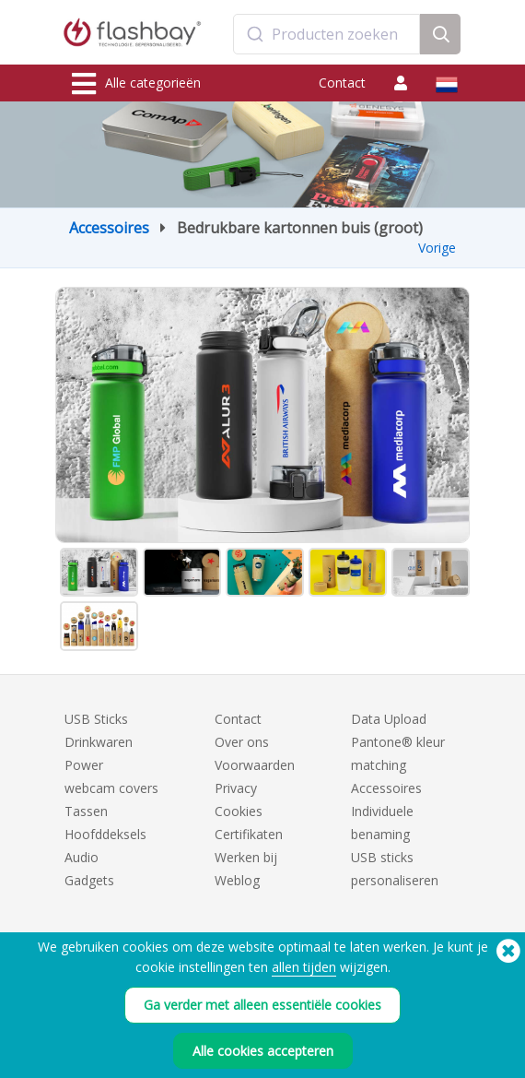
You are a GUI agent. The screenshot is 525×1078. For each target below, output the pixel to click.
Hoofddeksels (105, 834)
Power (83, 765)
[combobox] (327, 34)
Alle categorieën (136, 84)
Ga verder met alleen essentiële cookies (262, 1004)
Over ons (242, 742)
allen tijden (304, 967)
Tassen (86, 811)
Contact (342, 82)
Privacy (236, 788)
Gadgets (89, 880)
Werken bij (246, 857)
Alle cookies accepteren (262, 1051)
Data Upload (388, 719)
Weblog (237, 880)
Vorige (437, 247)
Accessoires (109, 228)
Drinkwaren (98, 742)
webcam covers (111, 788)
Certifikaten (249, 834)
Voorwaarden (255, 765)
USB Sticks (96, 719)
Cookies (238, 811)
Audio (81, 857)
